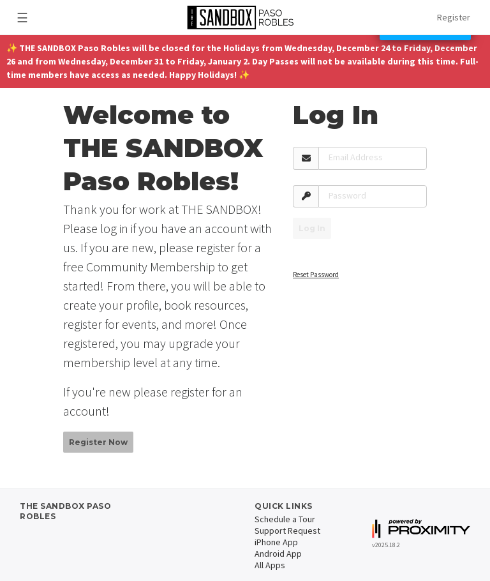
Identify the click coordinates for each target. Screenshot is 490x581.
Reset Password (316, 274)
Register (453, 17)
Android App (278, 553)
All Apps (270, 565)
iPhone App (276, 542)
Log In (312, 228)
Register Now (98, 442)
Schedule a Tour (285, 519)
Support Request (287, 530)
